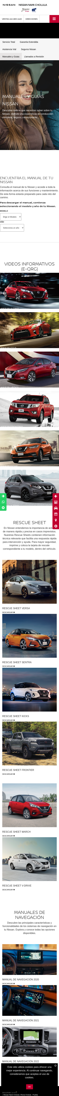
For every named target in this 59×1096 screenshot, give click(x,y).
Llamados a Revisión (34, 56)
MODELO (4, 211)
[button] (55, 526)
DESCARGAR (8, 612)
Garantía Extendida (29, 42)
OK (29, 1086)
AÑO (2, 222)
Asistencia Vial (9, 49)
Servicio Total (8, 42)
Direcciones (32, 19)
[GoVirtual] (10, 1091)
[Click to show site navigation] (54, 19)
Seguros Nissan (28, 49)
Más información (29, 1081)
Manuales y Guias (10, 56)
